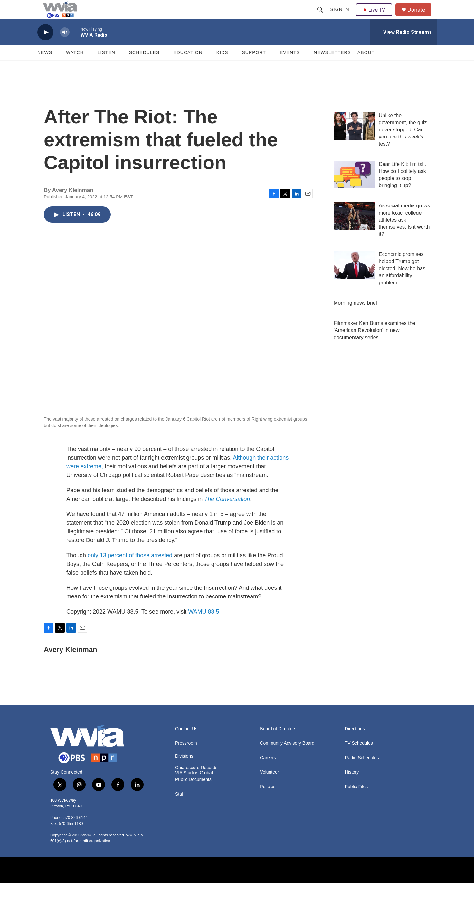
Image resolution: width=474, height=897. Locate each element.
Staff (180, 808)
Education (187, 67)
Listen (106, 67)
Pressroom (186, 757)
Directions (355, 743)
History (352, 786)
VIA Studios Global (194, 787)
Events (290, 67)
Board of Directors (278, 743)
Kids (222, 67)
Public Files (356, 801)
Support (254, 67)
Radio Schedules (362, 772)
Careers (268, 772)
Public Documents (193, 794)
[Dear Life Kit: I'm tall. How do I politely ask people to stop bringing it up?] (354, 189)
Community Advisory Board (287, 757)
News (44, 67)
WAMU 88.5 (203, 626)
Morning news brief (355, 317)
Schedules (144, 67)
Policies (267, 801)
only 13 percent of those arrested (130, 570)
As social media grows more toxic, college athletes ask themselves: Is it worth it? (404, 234)
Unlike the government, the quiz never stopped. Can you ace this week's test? (403, 144)
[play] (45, 47)
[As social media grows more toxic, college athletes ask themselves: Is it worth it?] (354, 230)
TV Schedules (359, 757)
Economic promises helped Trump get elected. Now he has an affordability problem (402, 283)
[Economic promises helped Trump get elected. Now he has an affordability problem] (354, 279)
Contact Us (186, 743)
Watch (75, 67)
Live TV (376, 17)
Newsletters (332, 67)
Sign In (340, 16)
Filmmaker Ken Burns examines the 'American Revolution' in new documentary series (374, 345)
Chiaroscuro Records (196, 782)
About (365, 67)
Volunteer (269, 786)
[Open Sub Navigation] (57, 67)
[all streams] (403, 47)
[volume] (64, 47)
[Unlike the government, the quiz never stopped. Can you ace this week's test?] (354, 140)
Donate (420, 17)
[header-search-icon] (321, 17)
